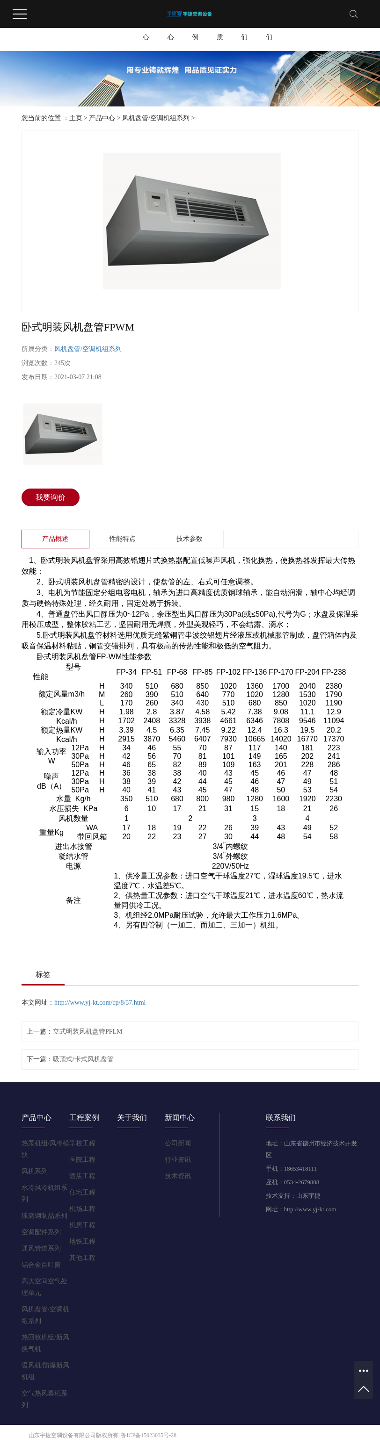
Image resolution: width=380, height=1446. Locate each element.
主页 (75, 118)
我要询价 (51, 497)
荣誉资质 (220, 29)
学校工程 (82, 1143)
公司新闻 (178, 1143)
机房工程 (82, 1225)
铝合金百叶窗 (41, 1264)
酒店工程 (82, 1176)
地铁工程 (82, 1241)
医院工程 (82, 1159)
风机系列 (35, 1171)
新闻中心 (171, 29)
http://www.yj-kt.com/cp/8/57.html (100, 1002)
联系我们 (244, 29)
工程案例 (195, 29)
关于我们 (269, 29)
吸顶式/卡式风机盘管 (83, 1059)
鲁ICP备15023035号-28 (148, 1435)
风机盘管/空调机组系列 (156, 118)
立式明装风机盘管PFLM (88, 1031)
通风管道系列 (41, 1248)
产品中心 (146, 29)
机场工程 (82, 1208)
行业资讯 (178, 1159)
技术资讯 (178, 1176)
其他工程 (82, 1257)
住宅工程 (82, 1192)
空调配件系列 (41, 1232)
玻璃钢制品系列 (44, 1215)
